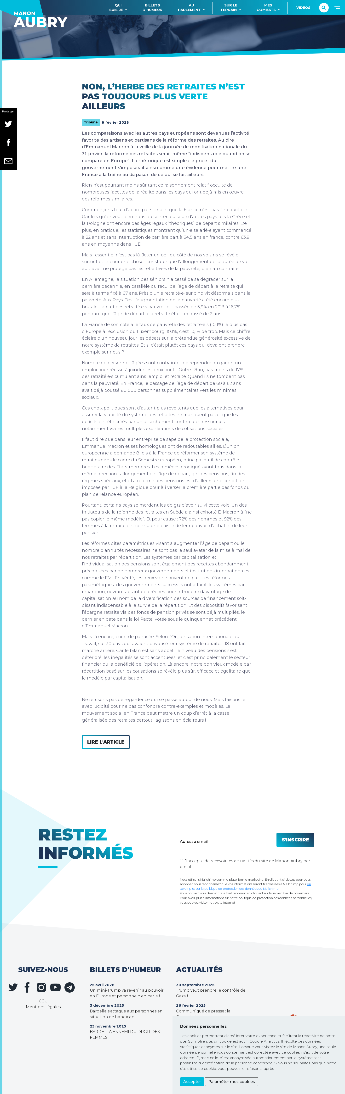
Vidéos (303, 8)
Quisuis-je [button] (116, 7)
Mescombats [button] (266, 7)
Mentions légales (43, 1007)
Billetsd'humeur (152, 7)
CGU (43, 1001)
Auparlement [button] (189, 7)
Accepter (192, 1081)
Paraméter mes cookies (231, 1081)
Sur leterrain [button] (228, 7)
